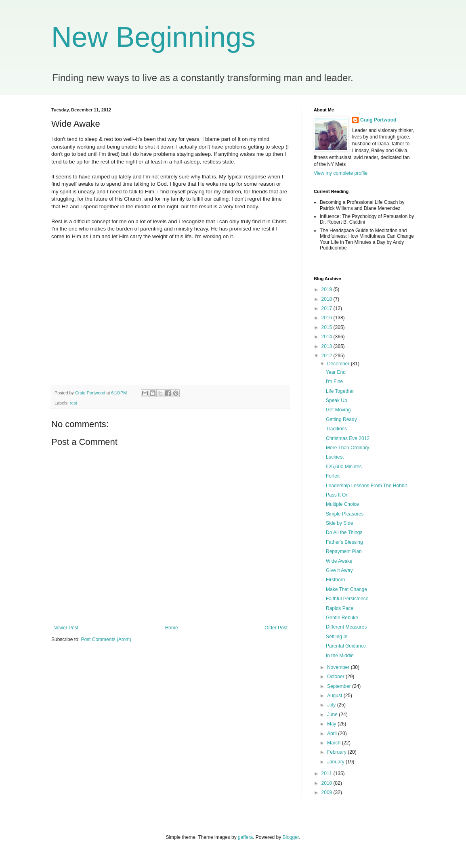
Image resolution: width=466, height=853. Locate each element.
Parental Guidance (346, 646)
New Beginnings (153, 37)
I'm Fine (334, 381)
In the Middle (340, 655)
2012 (327, 355)
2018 (327, 299)
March (334, 743)
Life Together (340, 391)
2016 (327, 318)
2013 (327, 346)
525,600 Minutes (344, 466)
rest (73, 402)
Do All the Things (344, 532)
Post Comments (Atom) (106, 639)
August (335, 695)
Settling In (336, 636)
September (339, 686)
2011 (327, 773)
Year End (336, 372)
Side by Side (339, 523)
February (337, 752)
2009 (327, 792)
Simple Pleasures (344, 514)
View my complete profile (340, 173)
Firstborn (335, 580)
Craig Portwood (378, 120)
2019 (327, 289)
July (332, 705)
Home (171, 628)
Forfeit (333, 476)
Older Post (276, 628)
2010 (327, 783)
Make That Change (346, 589)
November (339, 667)
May (332, 724)
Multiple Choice (342, 504)
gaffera (245, 837)
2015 (327, 327)
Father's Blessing (344, 542)
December (339, 364)
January (336, 762)
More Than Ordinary (347, 448)
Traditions (336, 429)
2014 (327, 337)
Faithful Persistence (347, 599)
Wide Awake (339, 561)
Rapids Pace (339, 608)
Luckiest (335, 457)
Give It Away (339, 570)
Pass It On (337, 495)
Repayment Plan (344, 551)
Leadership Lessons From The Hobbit (366, 485)
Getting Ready (341, 419)
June (333, 714)
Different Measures (346, 627)
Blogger (291, 837)
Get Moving (338, 410)
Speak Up (336, 400)
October (336, 676)
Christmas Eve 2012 (347, 438)
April (332, 733)
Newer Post (65, 628)
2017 (327, 308)
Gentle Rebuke (342, 617)
